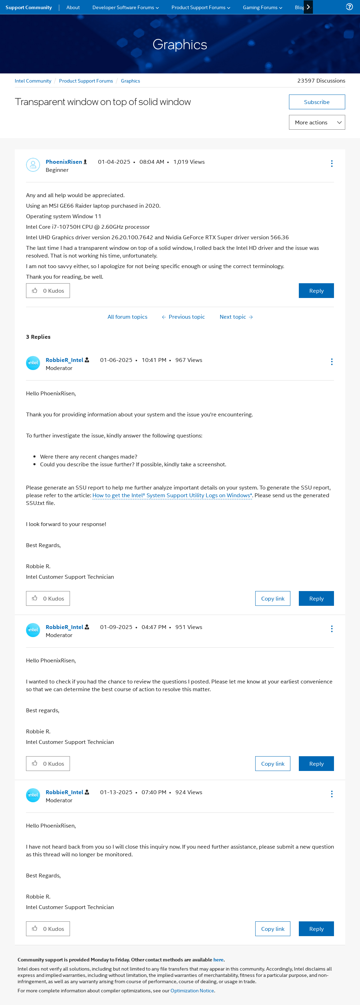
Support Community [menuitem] (29, 7)
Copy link (272, 598)
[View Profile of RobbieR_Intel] (67, 360)
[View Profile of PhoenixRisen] (66, 162)
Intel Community (33, 80)
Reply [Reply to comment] (316, 598)
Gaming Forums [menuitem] (260, 7)
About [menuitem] (73, 7)
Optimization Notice (192, 990)
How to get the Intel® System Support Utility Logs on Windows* (172, 495)
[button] (331, 163)
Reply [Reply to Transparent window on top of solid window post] (316, 290)
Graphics (130, 80)
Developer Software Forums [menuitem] (123, 7)
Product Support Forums (86, 80)
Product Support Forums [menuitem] (199, 7)
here (218, 959)
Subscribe (317, 102)
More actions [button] (311, 122)
